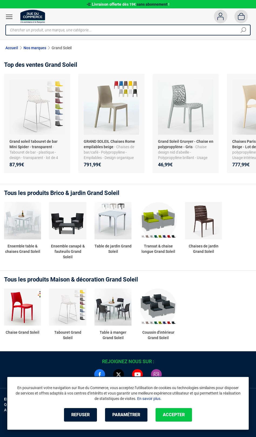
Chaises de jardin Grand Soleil (203, 249)
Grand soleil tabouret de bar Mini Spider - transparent (33, 144)
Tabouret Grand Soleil (67, 335)
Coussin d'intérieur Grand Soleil (158, 335)
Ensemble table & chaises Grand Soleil (22, 249)
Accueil (11, 48)
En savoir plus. (149, 398)
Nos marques (34, 48)
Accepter (174, 414)
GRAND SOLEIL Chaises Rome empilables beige (109, 144)
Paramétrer (126, 414)
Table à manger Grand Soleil (113, 335)
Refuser (80, 414)
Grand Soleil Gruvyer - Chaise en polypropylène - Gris (185, 144)
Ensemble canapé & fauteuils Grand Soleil (68, 251)
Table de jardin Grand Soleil (113, 249)
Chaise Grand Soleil (22, 332)
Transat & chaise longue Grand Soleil (158, 249)
